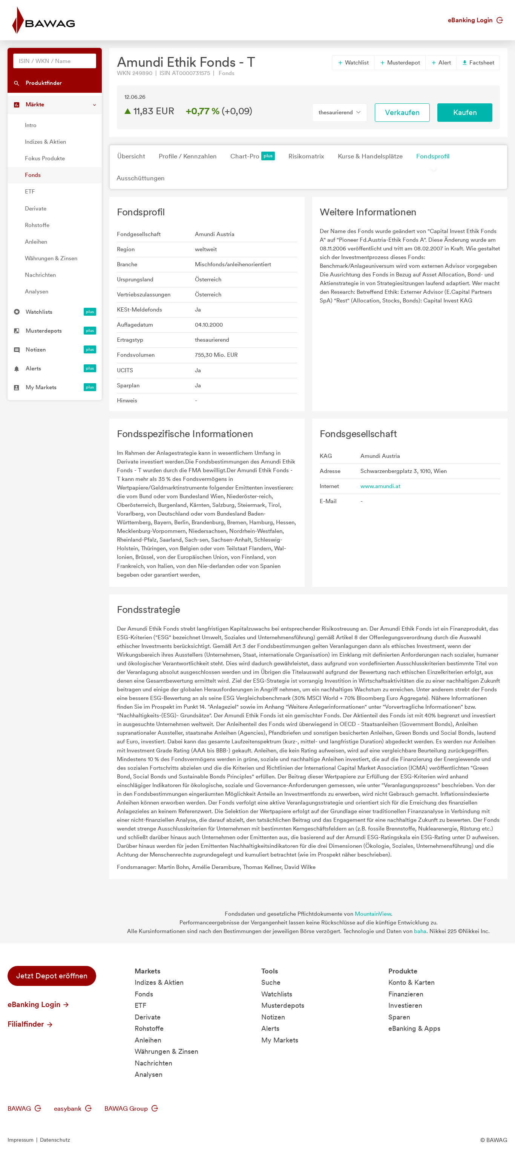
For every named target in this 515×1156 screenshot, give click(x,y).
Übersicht (131, 156)
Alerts (270, 1028)
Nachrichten (40, 275)
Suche (270, 982)
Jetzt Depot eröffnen (51, 975)
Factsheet (478, 62)
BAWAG (24, 1108)
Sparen (399, 1017)
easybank (73, 1108)
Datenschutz (55, 1140)
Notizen (273, 1017)
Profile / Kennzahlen (188, 156)
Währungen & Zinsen (51, 258)
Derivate (35, 208)
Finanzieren (405, 994)
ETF (30, 191)
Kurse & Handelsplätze (370, 156)
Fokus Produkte (45, 158)
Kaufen (465, 112)
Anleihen (36, 241)
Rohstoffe (37, 225)
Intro (31, 125)
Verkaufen (402, 112)
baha (420, 931)
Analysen (36, 291)
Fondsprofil (432, 156)
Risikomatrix (306, 156)
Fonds (33, 175)
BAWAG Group (131, 1108)
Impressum (21, 1140)
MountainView (373, 913)
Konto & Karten (411, 982)
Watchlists (276, 994)
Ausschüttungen (140, 178)
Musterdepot (400, 62)
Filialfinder (31, 1024)
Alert (441, 62)
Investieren (405, 1005)
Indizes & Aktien (45, 141)
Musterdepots (282, 1005)
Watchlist (353, 62)
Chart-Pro (252, 156)
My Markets (279, 1040)
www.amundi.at (380, 486)
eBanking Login (475, 20)
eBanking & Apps (414, 1028)
